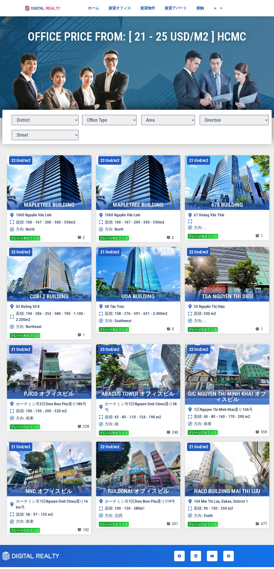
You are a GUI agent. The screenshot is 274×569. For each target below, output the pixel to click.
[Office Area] (168, 120)
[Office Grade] (109, 120)
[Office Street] (45, 135)
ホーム (93, 8)
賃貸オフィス (119, 8)
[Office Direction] (234, 120)
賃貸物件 (147, 8)
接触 (200, 8)
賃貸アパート (176, 8)
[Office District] (45, 120)
